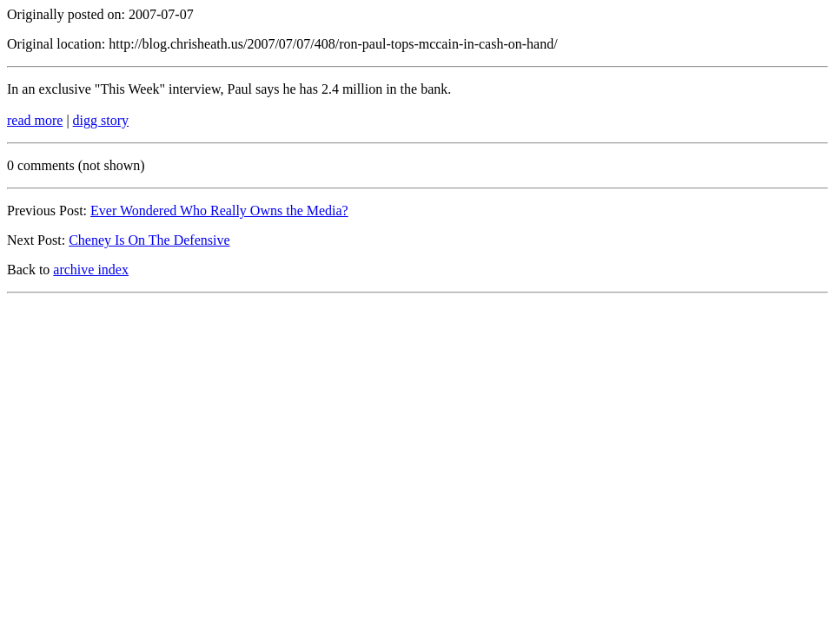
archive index (91, 269)
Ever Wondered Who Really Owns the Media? (219, 210)
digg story (101, 120)
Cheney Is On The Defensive (149, 240)
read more (35, 120)
